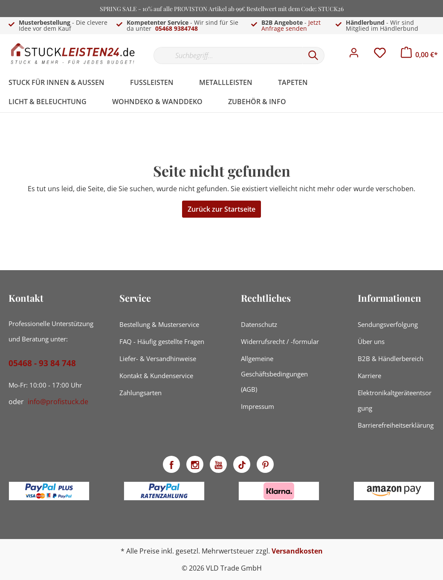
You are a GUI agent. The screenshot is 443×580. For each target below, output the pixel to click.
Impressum (257, 406)
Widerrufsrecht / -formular (280, 341)
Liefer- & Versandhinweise (157, 358)
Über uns (371, 341)
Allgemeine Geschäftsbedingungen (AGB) (274, 373)
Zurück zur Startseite (221, 209)
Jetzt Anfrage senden (291, 25)
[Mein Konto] (354, 55)
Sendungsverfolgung (388, 324)
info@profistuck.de (58, 401)
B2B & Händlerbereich (390, 358)
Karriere (369, 375)
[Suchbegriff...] (227, 55)
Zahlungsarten (140, 392)
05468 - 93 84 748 (42, 363)
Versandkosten (297, 551)
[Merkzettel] (379, 55)
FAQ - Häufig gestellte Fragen (161, 341)
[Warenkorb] (419, 55)
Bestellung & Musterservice (159, 324)
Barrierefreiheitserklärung (396, 425)
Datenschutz (259, 324)
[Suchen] (313, 55)
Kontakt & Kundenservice (156, 375)
